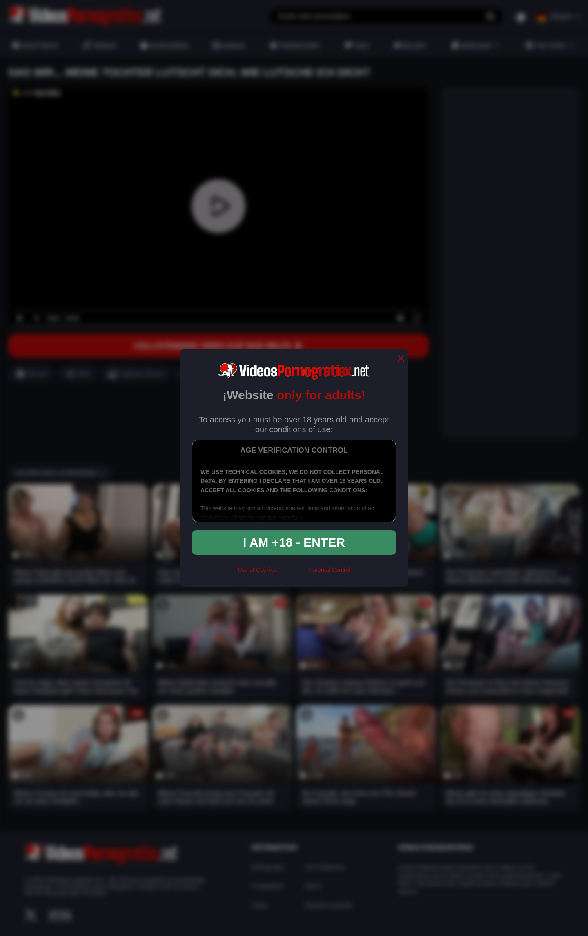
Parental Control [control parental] (329, 570)
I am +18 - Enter (294, 542)
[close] (401, 359)
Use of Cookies (257, 570)
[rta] (293, 573)
